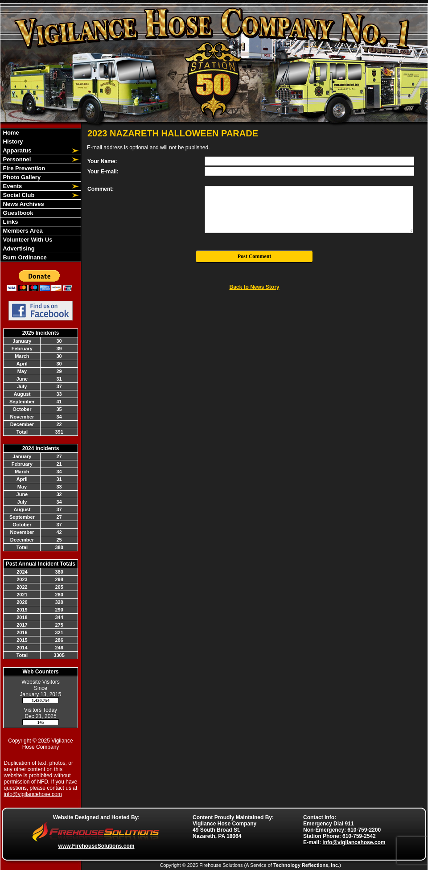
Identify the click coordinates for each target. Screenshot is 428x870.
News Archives (22, 204)
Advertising (18, 248)
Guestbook (17, 212)
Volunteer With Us (26, 239)
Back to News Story (254, 287)
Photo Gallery (21, 177)
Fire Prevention (23, 168)
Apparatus (16, 150)
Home (10, 132)
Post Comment (255, 256)
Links (9, 221)
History (12, 141)
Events (11, 186)
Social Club (17, 195)
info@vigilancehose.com (33, 794)
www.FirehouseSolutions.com (96, 846)
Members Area (22, 230)
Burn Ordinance (24, 257)
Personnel (16, 159)
